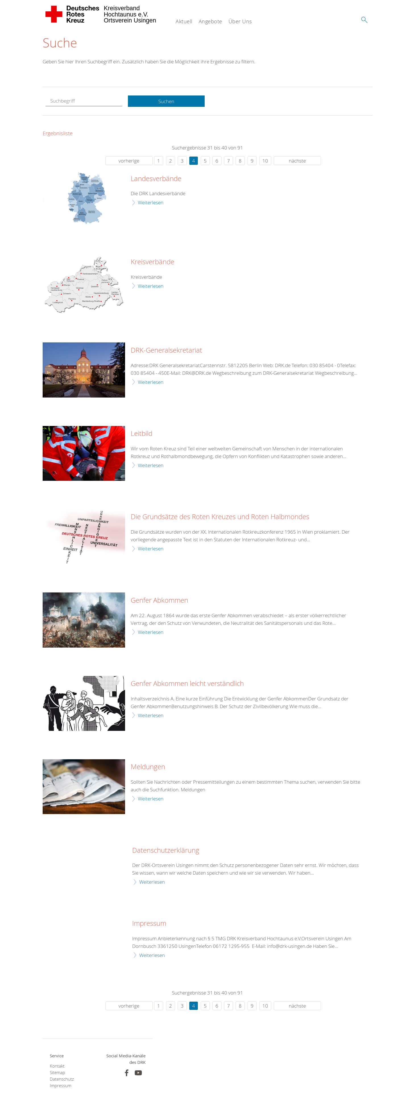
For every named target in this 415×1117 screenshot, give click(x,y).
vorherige (129, 160)
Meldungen (148, 767)
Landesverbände (156, 178)
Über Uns (240, 21)
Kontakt (57, 1066)
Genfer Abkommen (159, 600)
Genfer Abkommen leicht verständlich (187, 683)
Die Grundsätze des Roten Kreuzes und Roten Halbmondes (220, 517)
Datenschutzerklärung (165, 850)
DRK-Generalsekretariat (166, 350)
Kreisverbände (152, 262)
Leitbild (141, 433)
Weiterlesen (150, 202)
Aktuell (184, 21)
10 (265, 160)
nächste (297, 160)
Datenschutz (62, 1079)
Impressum (149, 923)
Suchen (166, 101)
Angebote (210, 21)
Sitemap (57, 1072)
